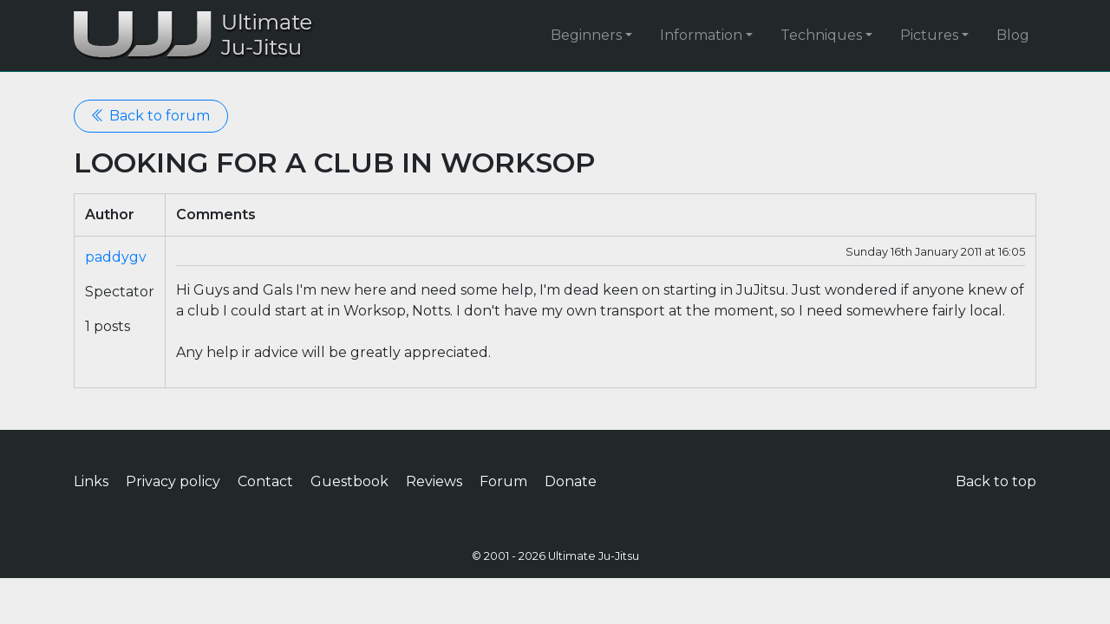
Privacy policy (173, 481)
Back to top (996, 481)
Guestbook (349, 481)
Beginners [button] (586, 35)
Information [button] (701, 35)
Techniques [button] (821, 35)
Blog (1012, 35)
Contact (265, 481)
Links (91, 481)
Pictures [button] (929, 35)
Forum (503, 481)
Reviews (434, 481)
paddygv (116, 257)
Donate (571, 481)
